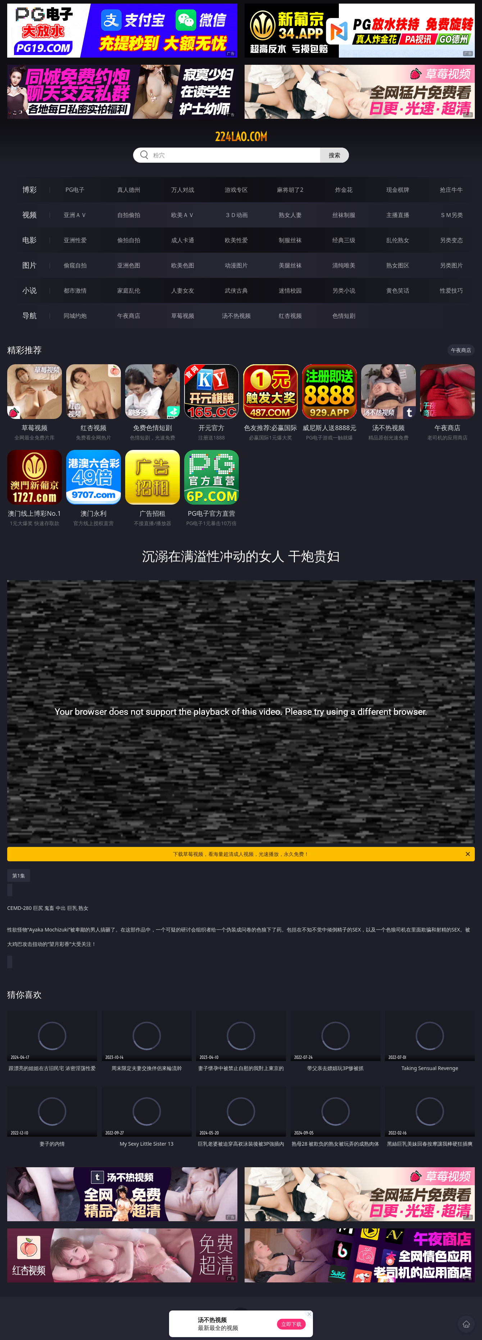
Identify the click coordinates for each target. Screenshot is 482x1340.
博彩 (29, 189)
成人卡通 (182, 240)
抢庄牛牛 (451, 190)
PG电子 (75, 190)
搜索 (334, 155)
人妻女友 (182, 290)
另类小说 (343, 290)
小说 (29, 290)
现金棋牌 (397, 190)
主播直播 (397, 215)
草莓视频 (182, 316)
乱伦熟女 (397, 240)
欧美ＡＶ (182, 215)
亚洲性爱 (75, 240)
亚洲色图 (128, 265)
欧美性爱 (236, 240)
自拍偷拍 (128, 215)
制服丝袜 (290, 240)
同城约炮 (75, 316)
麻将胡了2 (290, 190)
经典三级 (343, 240)
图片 (29, 265)
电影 (29, 240)
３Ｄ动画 (236, 215)
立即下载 (291, 1324)
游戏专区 (236, 190)
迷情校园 (290, 290)
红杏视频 (290, 316)
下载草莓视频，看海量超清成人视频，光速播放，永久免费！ (322, 854)
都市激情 (75, 290)
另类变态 (451, 240)
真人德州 (128, 190)
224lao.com (241, 137)
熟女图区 (397, 265)
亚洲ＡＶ (75, 215)
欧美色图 (182, 265)
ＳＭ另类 (451, 215)
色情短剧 (343, 316)
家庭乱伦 (128, 290)
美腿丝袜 (290, 265)
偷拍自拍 (128, 240)
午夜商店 (128, 316)
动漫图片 (236, 265)
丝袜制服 (343, 215)
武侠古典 (236, 290)
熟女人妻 (290, 215)
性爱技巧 (451, 290)
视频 (29, 215)
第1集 (18, 875)
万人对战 (182, 190)
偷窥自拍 (75, 265)
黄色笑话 (397, 290)
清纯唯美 (343, 265)
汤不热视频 (236, 316)
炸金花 (344, 190)
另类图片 (451, 265)
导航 (29, 315)
